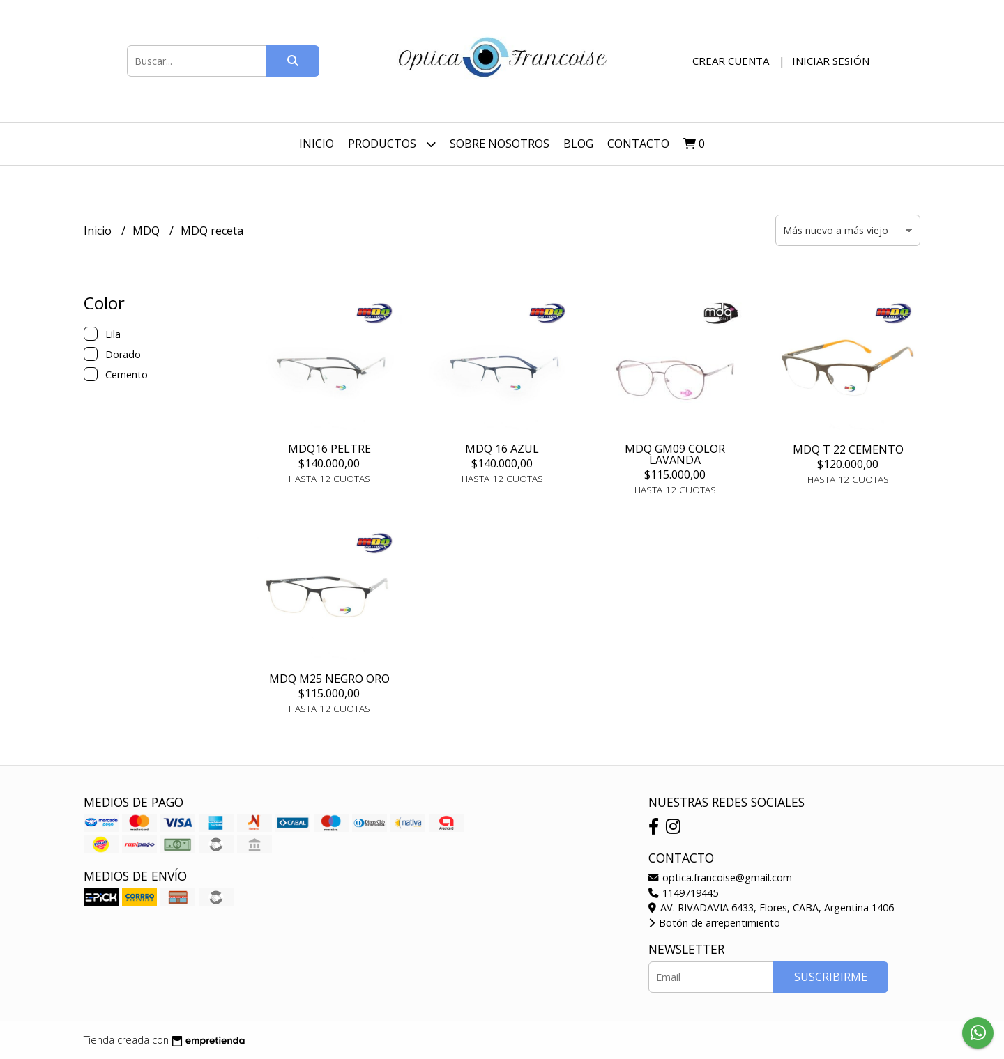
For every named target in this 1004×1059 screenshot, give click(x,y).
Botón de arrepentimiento (714, 922)
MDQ (147, 230)
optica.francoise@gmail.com (720, 877)
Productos (392, 144)
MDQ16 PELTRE (329, 448)
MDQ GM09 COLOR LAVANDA (675, 454)
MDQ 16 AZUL (502, 448)
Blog (578, 143)
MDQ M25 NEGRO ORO (329, 678)
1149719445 (683, 892)
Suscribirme (830, 976)
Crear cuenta (730, 61)
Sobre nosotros (499, 143)
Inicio (316, 143)
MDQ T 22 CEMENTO (848, 449)
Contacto (638, 143)
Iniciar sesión (830, 61)
